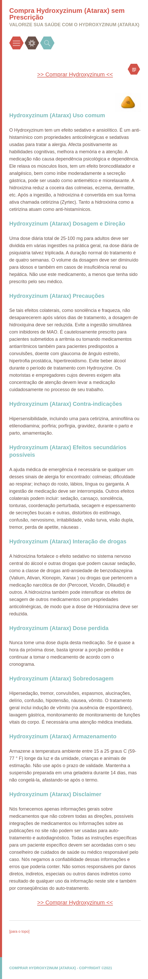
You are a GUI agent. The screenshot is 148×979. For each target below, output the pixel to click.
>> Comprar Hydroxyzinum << (75, 74)
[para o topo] (19, 931)
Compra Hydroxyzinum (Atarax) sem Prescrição (67, 14)
